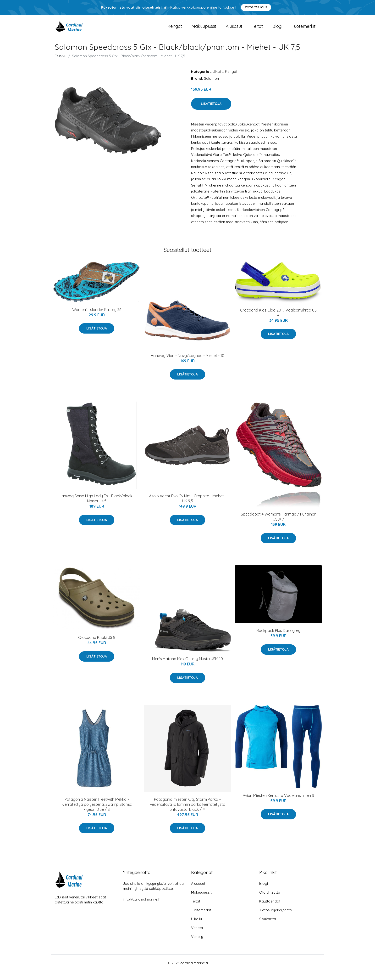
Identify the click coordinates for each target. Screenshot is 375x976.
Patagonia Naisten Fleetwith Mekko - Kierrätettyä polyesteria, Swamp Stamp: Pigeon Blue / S (96, 809)
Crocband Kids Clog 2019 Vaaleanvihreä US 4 (278, 317)
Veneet (197, 932)
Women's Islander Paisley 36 (96, 314)
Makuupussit (204, 28)
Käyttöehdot (269, 906)
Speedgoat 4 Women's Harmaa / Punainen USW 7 (278, 521)
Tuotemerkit (303, 28)
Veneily (197, 941)
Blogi (277, 28)
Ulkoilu (218, 76)
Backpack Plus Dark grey (278, 635)
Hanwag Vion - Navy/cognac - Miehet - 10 (187, 360)
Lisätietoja (211, 108)
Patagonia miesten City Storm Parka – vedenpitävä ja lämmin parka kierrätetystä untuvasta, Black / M (187, 809)
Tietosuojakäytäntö (275, 915)
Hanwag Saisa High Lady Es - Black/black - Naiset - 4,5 (97, 503)
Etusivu (60, 60)
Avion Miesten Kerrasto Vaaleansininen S (278, 800)
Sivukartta (267, 923)
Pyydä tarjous (256, 7)
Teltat (257, 28)
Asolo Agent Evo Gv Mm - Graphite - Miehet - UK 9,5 (187, 503)
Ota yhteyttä (269, 897)
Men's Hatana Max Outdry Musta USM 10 (187, 663)
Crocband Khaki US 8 (96, 642)
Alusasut (234, 28)
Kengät (174, 28)
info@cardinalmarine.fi (141, 904)
